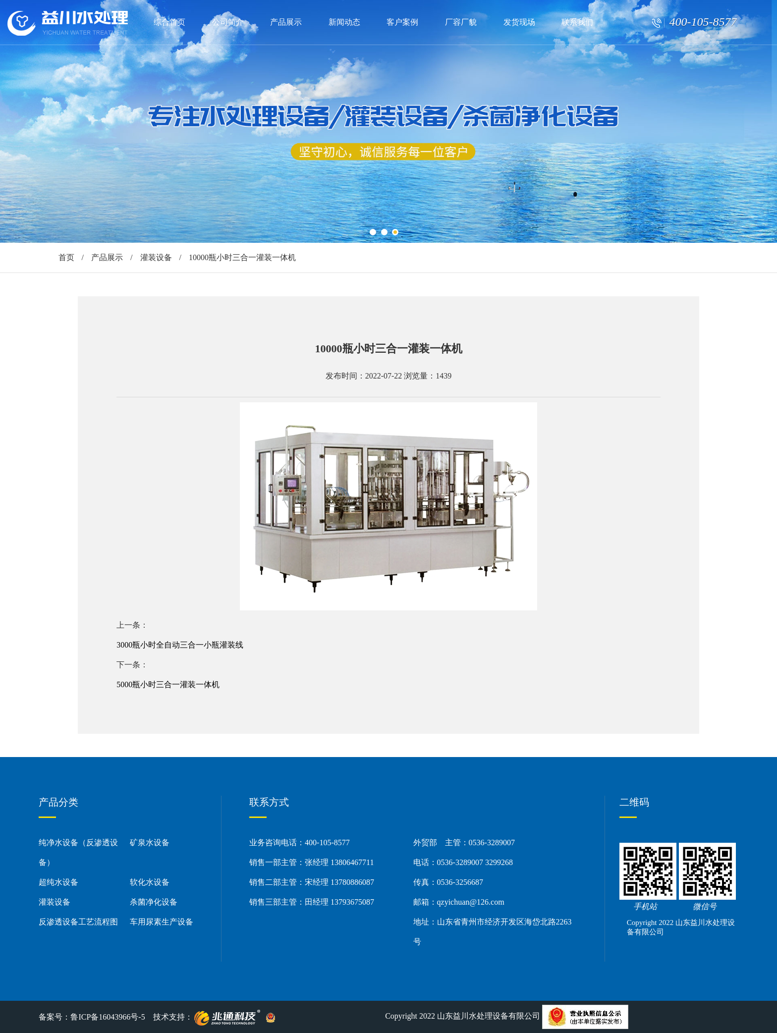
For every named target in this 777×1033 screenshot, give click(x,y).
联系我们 (577, 22)
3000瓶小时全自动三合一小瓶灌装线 (179, 645)
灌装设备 (156, 257)
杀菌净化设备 (153, 902)
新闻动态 (344, 22)
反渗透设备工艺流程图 (78, 922)
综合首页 (169, 22)
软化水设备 (149, 882)
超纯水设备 (58, 882)
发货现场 (519, 22)
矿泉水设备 (149, 842)
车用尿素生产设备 (161, 922)
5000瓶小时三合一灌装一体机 (168, 684)
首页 (66, 257)
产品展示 (286, 22)
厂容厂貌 (461, 22)
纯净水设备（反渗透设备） (78, 852)
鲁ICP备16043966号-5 (107, 1017)
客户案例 (402, 22)
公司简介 (228, 22)
